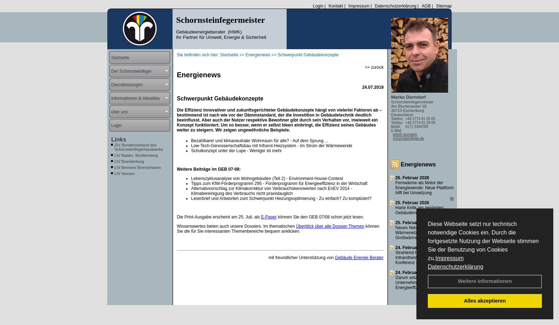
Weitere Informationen (485, 281)
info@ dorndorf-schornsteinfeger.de (408, 136)
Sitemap (444, 6)
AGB (426, 6)
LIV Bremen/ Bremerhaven (137, 167)
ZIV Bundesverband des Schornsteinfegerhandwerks (138, 147)
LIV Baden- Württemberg (136, 155)
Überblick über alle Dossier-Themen (330, 226)
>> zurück (374, 67)
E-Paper (269, 217)
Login (318, 6)
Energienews (418, 164)
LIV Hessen (124, 173)
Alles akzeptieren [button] (485, 301)
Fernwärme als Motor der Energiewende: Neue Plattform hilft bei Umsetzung (424, 187)
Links (118, 139)
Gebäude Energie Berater (359, 257)
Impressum (449, 258)
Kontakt (336, 6)
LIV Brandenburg (129, 161)
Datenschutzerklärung (455, 267)
